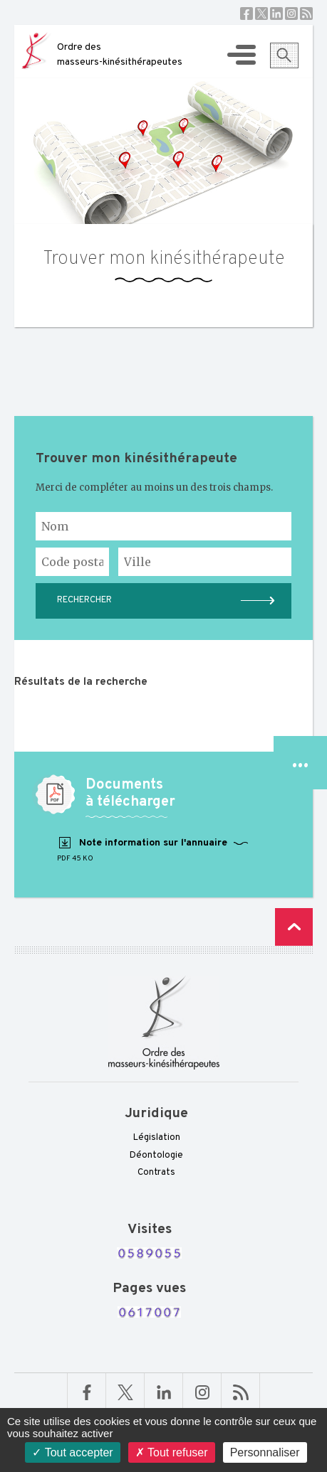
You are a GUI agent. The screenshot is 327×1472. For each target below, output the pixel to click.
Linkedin (276, 13)
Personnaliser (265, 1452)
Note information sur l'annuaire (153, 850)
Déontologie (156, 1155)
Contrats (156, 1172)
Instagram (291, 13)
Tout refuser (171, 1452)
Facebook (246, 13)
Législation (156, 1137)
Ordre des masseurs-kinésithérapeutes (119, 54)
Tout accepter (72, 1452)
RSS (306, 13)
